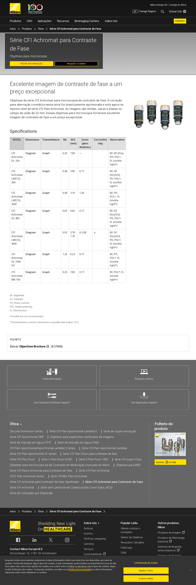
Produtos (15, 21)
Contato (180, 21)
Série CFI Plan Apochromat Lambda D (73, 431)
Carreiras (89, 544)
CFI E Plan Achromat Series (27, 476)
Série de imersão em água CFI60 (78, 442)
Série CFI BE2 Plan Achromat (69, 476)
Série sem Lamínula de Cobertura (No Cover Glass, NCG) (76, 487)
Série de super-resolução (120, 431)
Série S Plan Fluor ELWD (56, 459)
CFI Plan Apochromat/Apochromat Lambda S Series (42, 448)
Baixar (166, 462)
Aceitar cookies (146, 580)
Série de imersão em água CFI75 (30, 442)
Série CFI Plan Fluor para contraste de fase (90, 454)
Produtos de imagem (169, 532)
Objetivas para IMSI (128, 465)
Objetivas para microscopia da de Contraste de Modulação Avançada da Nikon (60, 465)
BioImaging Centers (87, 21)
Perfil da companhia (95, 538)
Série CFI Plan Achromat (94, 470)
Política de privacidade (79, 571)
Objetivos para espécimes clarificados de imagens (82, 437)
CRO (29, 21)
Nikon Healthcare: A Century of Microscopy (35, 8)
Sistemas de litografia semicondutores (170, 548)
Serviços (88, 549)
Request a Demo (76, 63)
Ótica (41, 28)
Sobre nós (111, 21)
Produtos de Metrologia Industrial (171, 539)
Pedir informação (32, 63)
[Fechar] (191, 571)
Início (13, 28)
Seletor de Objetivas (132, 537)
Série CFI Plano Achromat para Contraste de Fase (41, 470)
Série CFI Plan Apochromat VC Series (33, 454)
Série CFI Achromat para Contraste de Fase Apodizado (44, 482)
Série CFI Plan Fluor (22, 459)
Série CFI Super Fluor (128, 459)
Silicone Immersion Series (26, 431)
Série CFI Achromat (22, 487)
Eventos (88, 533)
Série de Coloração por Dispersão (31, 493)
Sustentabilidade (93, 554)
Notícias (88, 528)
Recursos (63, 21)
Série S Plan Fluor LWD (93, 459)
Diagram (31, 153)
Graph (46, 153)
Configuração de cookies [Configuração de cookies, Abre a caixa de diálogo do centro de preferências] (146, 564)
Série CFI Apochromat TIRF (27, 437)
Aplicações (45, 21)
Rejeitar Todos (146, 572)
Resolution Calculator (132, 542)
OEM (123, 552)
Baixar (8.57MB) (36, 346)
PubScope (126, 547)
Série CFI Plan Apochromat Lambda (104, 448)
